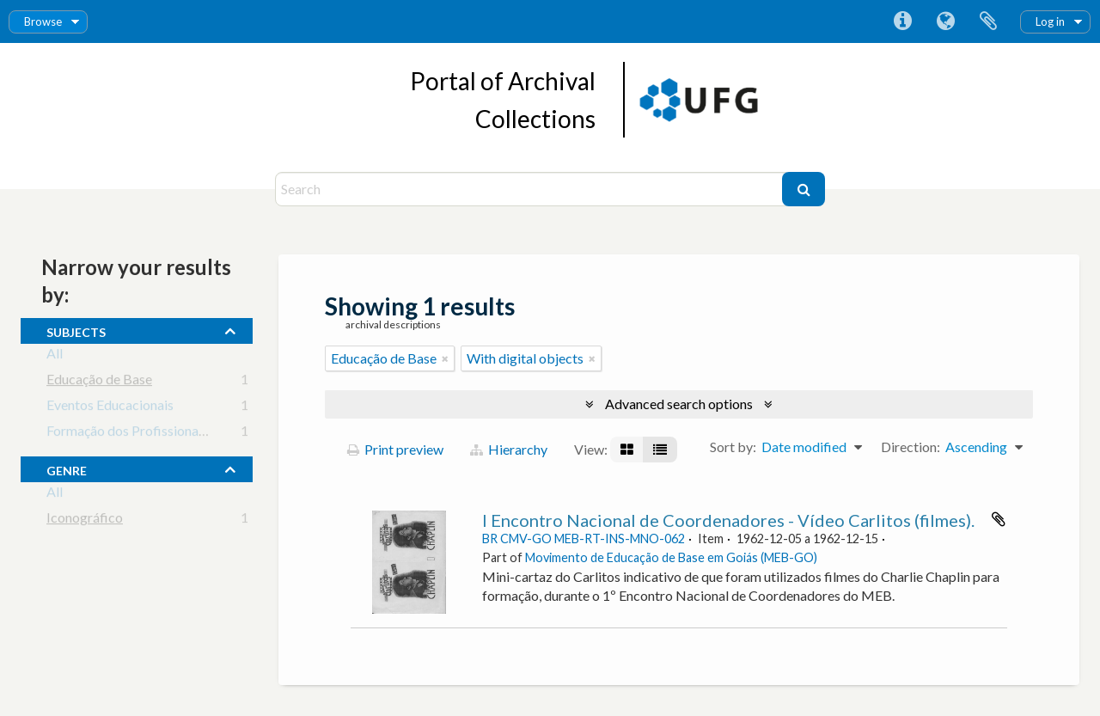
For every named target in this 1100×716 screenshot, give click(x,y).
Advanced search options (678, 403)
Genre (66, 468)
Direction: (910, 446)
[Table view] (660, 449)
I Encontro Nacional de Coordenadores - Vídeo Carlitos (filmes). (728, 520)
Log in (1050, 21)
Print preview (395, 449)
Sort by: (733, 446)
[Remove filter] (445, 358)
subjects (76, 330)
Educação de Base (99, 382)
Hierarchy (508, 449)
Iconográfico (84, 520)
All (54, 356)
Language (945, 21)
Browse (43, 21)
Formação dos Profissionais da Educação (165, 433)
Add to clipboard (998, 519)
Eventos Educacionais (110, 408)
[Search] (530, 189)
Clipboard (988, 21)
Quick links (902, 21)
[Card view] (627, 449)
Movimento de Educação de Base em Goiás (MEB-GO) (671, 557)
